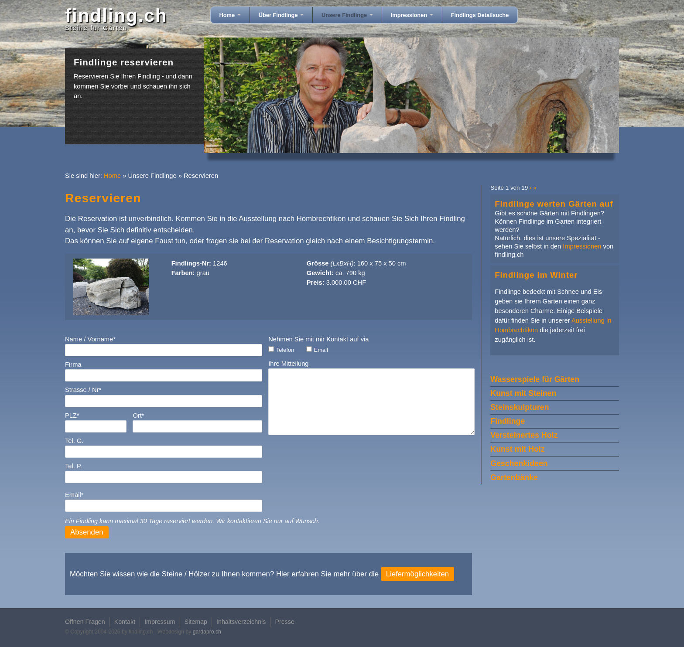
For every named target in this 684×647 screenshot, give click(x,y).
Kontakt (124, 621)
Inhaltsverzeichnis (241, 621)
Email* (74, 494)
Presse (284, 621)
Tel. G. (74, 440)
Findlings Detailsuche (480, 15)
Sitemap (196, 621)
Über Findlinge (281, 15)
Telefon (285, 350)
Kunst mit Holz (517, 449)
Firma (73, 364)
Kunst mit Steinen (523, 393)
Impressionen (412, 15)
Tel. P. (73, 466)
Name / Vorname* (90, 339)
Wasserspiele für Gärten (534, 379)
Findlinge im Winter (536, 274)
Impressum (159, 621)
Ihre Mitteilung (288, 363)
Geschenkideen (518, 463)
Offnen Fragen (85, 621)
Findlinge (507, 421)
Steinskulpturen (519, 407)
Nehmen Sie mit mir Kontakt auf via (318, 339)
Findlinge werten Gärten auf (554, 203)
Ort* (138, 415)
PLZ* (72, 415)
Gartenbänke (514, 477)
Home (230, 15)
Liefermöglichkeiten (417, 574)
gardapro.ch (207, 632)
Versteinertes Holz (523, 435)
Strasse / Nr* (83, 389)
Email (321, 350)
